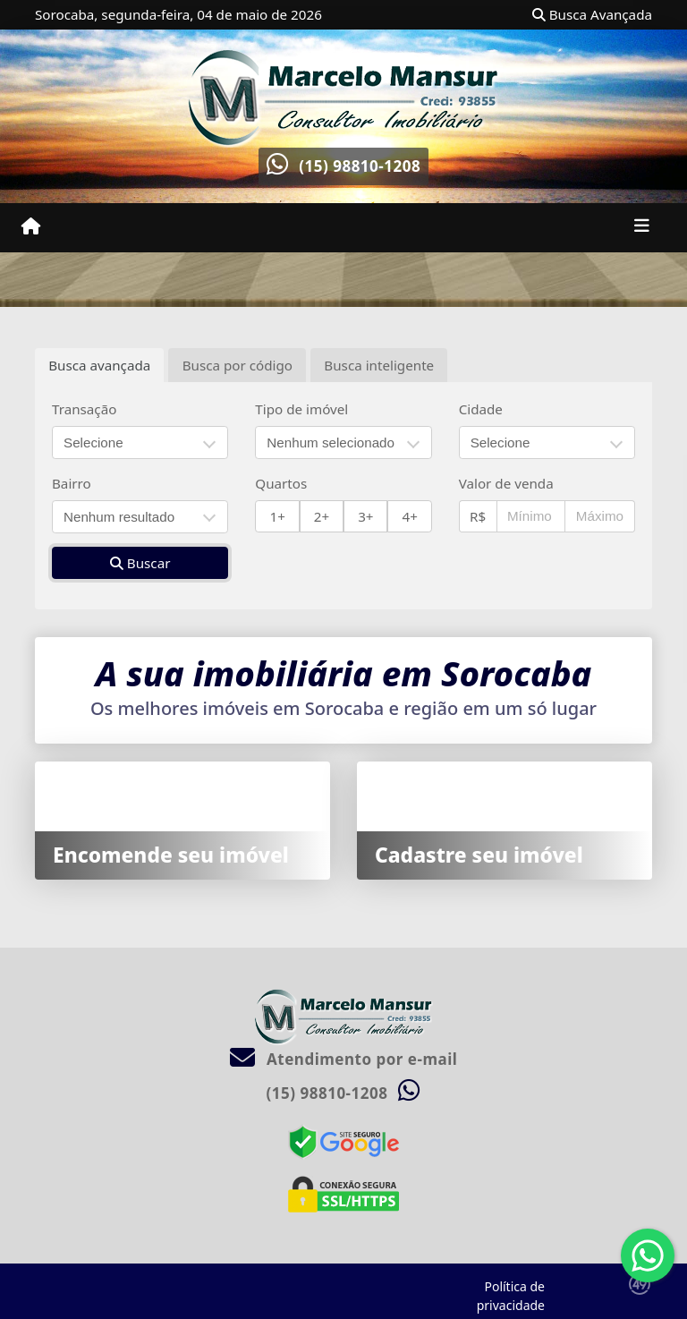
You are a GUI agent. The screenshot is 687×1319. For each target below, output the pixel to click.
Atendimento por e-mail (344, 1059)
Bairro (71, 483)
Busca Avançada (592, 14)
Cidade (481, 409)
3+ (365, 516)
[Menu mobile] (30, 226)
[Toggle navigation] (642, 227)
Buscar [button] (140, 563)
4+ (410, 516)
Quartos (281, 483)
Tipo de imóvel (301, 409)
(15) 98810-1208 (359, 166)
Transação (84, 409)
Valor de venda (506, 483)
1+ (277, 516)
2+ (321, 516)
